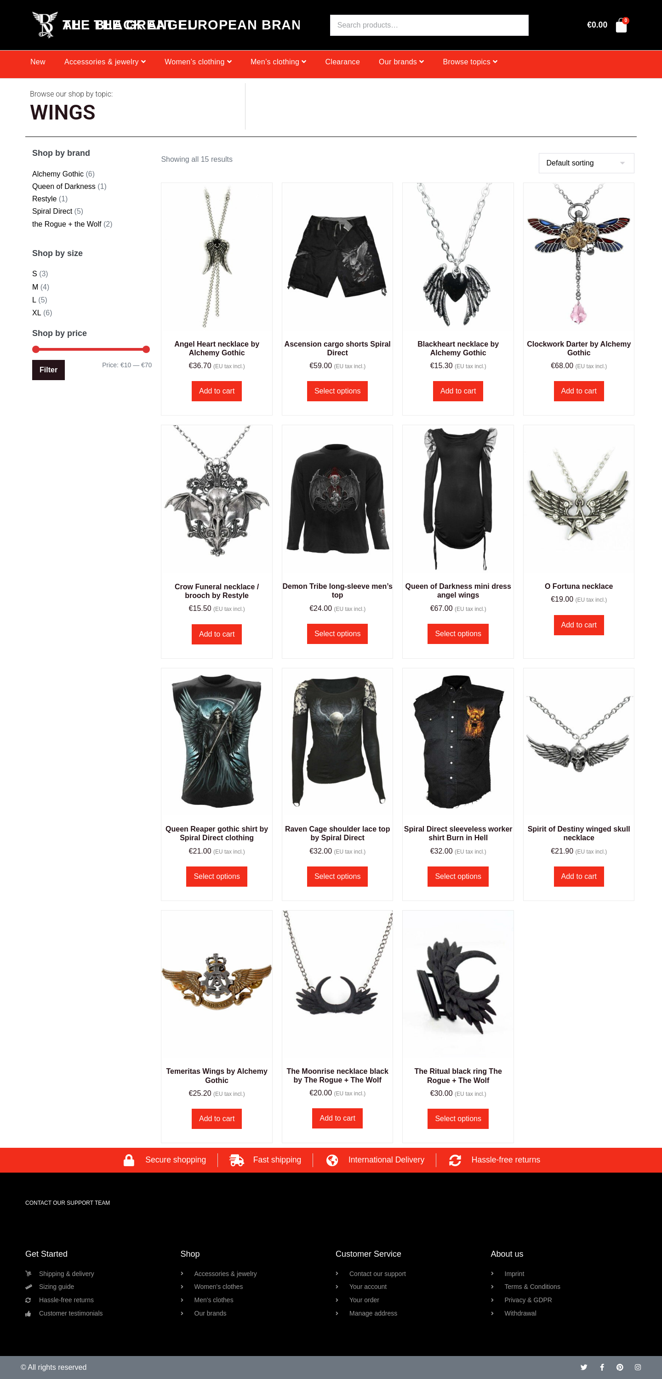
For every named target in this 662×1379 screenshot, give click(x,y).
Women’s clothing (198, 62)
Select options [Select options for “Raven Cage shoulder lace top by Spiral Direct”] (337, 876)
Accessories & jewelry (105, 62)
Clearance (342, 62)
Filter (48, 370)
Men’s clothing (279, 62)
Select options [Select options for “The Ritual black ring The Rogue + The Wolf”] (458, 1119)
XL (36, 313)
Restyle (44, 199)
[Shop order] (586, 163)
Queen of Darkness (64, 186)
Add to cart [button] (216, 391)
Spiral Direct (52, 211)
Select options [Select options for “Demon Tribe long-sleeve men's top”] (337, 634)
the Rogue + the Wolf (66, 224)
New (38, 62)
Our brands (401, 62)
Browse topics (470, 62)
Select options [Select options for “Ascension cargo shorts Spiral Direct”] (337, 391)
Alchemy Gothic (58, 174)
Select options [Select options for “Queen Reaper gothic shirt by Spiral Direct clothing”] (217, 876)
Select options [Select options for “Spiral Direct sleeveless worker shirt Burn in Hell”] (458, 876)
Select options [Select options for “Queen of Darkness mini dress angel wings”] (458, 634)
